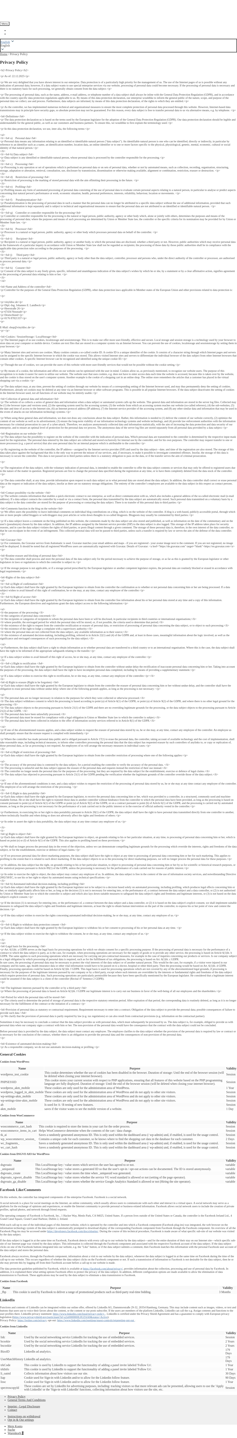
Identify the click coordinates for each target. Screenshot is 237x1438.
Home (3, 54)
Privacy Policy (17, 1396)
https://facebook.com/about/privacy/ (103, 1268)
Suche (11, 1429)
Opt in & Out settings (21, 1419)
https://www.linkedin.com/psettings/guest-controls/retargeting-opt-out (96, 1320)
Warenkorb (15, 1433)
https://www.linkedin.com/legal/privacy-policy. (79, 1313)
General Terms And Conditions (27, 1400)
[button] (118, 45)
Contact (12, 1409)
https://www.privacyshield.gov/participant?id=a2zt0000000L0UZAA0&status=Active (60, 1317)
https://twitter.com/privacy (32, 1320)
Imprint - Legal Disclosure (24, 1406)
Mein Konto (15, 1426)
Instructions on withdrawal (24, 1416)
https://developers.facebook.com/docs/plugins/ (72, 1231)
